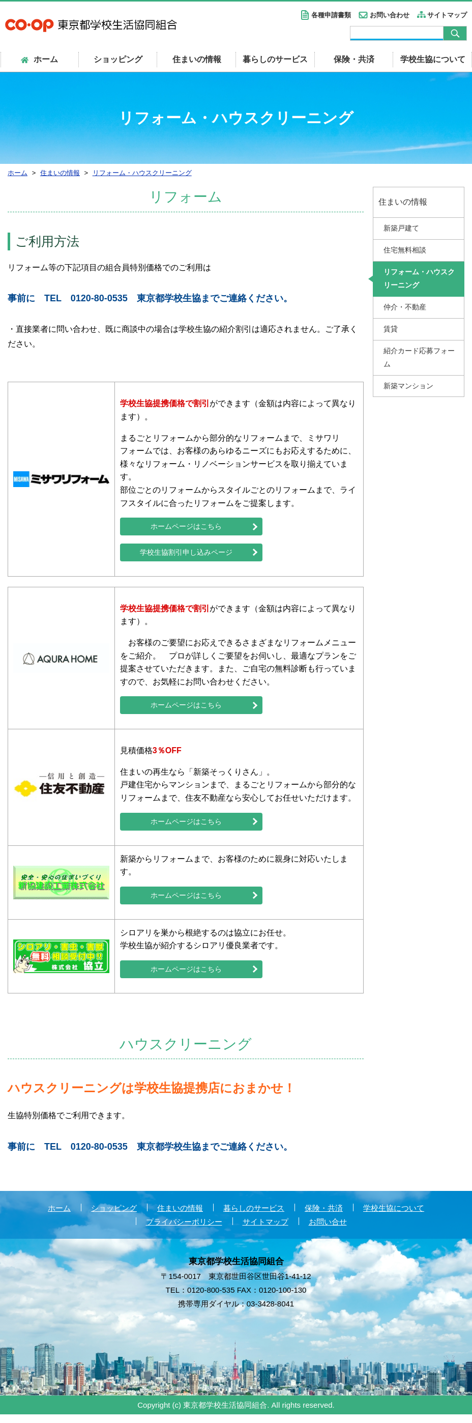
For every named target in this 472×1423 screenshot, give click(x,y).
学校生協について (432, 59)
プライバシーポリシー (184, 1230)
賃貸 (390, 329)
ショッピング (118, 59)
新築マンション (408, 386)
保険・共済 (354, 59)
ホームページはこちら (186, 527)
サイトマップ (447, 15)
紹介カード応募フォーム (419, 357)
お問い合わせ (389, 15)
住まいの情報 (196, 59)
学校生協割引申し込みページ (186, 554)
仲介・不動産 (404, 307)
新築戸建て (401, 228)
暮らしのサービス (275, 59)
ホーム (59, 1216)
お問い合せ (328, 1230)
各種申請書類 (331, 15)
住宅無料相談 (404, 250)
